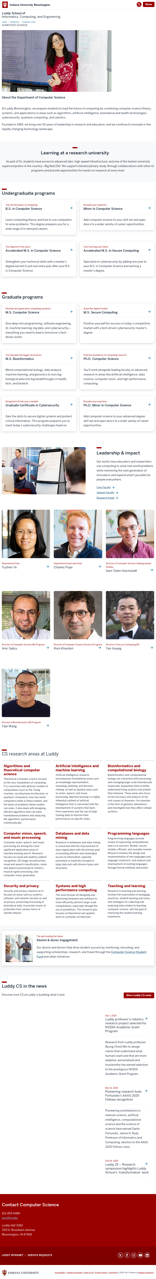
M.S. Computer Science (22, 312)
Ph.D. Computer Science (101, 359)
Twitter (120, 1255)
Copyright (113, 1272)
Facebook (127, 1255)
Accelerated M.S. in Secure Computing (111, 251)
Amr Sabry (9, 648)
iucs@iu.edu (10, 1218)
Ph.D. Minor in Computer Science (107, 405)
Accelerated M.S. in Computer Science (33, 251)
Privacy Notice (101, 1272)
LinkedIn (147, 1255)
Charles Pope (63, 567)
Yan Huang (113, 648)
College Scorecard (74, 1272)
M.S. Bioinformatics (19, 359)
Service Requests (40, 1255)
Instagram (133, 1255)
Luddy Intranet (12, 1255)
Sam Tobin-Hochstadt (121, 571)
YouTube (140, 1255)
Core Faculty (104, 487)
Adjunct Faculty (105, 492)
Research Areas (105, 498)
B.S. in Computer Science (23, 209)
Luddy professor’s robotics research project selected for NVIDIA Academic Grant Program (125, 1025)
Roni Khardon (63, 648)
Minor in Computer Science (102, 209)
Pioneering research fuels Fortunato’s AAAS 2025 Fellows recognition (123, 1095)
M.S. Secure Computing (100, 312)
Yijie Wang (9, 726)
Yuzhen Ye (9, 567)
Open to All (88, 1272)
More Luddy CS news (138, 995)
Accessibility (60, 1272)
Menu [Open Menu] (148, 4)
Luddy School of (31, 15)
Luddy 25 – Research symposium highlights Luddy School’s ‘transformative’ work (127, 1168)
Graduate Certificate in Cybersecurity (32, 405)
